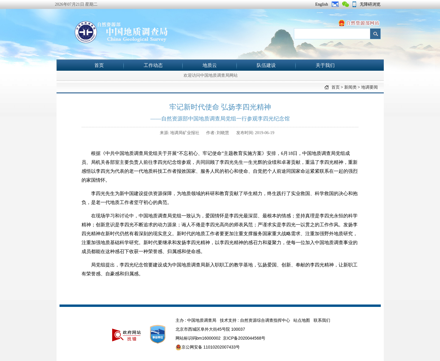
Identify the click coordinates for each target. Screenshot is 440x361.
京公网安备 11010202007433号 (208, 347)
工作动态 (153, 65)
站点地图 (301, 320)
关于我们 (325, 65)
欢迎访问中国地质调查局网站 (211, 75)
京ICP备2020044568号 (244, 338)
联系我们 (322, 320)
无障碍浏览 (370, 4)
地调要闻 (369, 87)
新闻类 (350, 87)
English (321, 4)
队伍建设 (266, 65)
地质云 (210, 65)
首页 (99, 65)
